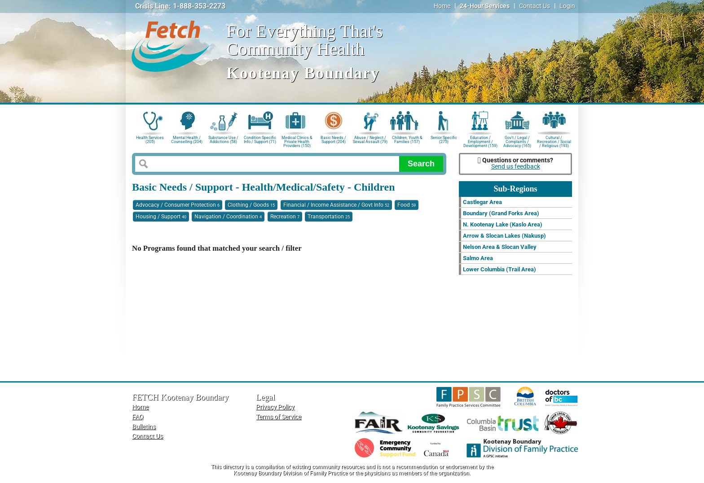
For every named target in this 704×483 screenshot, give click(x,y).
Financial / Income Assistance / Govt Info (336, 205)
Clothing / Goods (251, 205)
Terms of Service (278, 417)
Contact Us (534, 6)
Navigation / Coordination (228, 216)
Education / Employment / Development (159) (480, 141)
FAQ (138, 417)
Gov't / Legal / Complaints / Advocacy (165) (517, 141)
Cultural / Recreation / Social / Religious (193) (554, 141)
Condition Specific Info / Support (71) (260, 139)
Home (442, 6)
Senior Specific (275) (444, 139)
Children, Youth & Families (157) (407, 139)
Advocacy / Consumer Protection (178, 205)
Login (567, 6)
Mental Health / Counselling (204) (186, 139)
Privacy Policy (275, 407)
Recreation (284, 216)
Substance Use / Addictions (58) (223, 139)
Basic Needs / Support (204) (333, 139)
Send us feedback (515, 166)
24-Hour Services (485, 6)
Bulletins (144, 427)
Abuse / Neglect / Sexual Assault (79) (370, 139)
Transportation (329, 216)
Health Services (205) (150, 139)
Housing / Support (161, 216)
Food (406, 205)
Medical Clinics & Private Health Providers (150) (297, 141)
